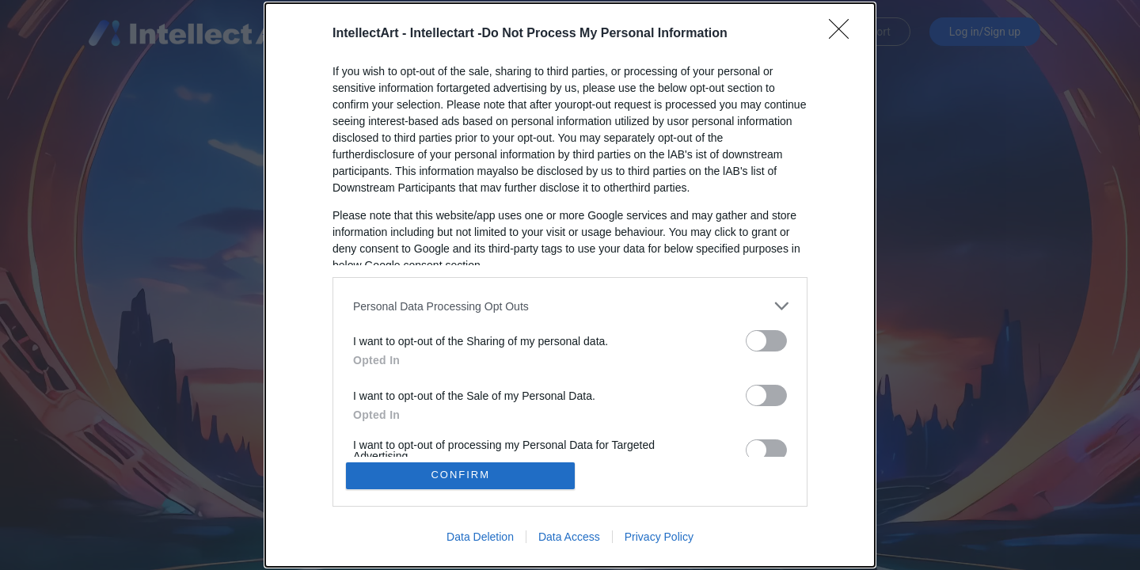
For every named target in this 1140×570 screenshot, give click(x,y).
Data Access (569, 536)
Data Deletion (480, 536)
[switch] (766, 341)
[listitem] (570, 306)
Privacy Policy (659, 536)
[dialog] (570, 285)
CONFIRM (461, 475)
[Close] (844, 34)
